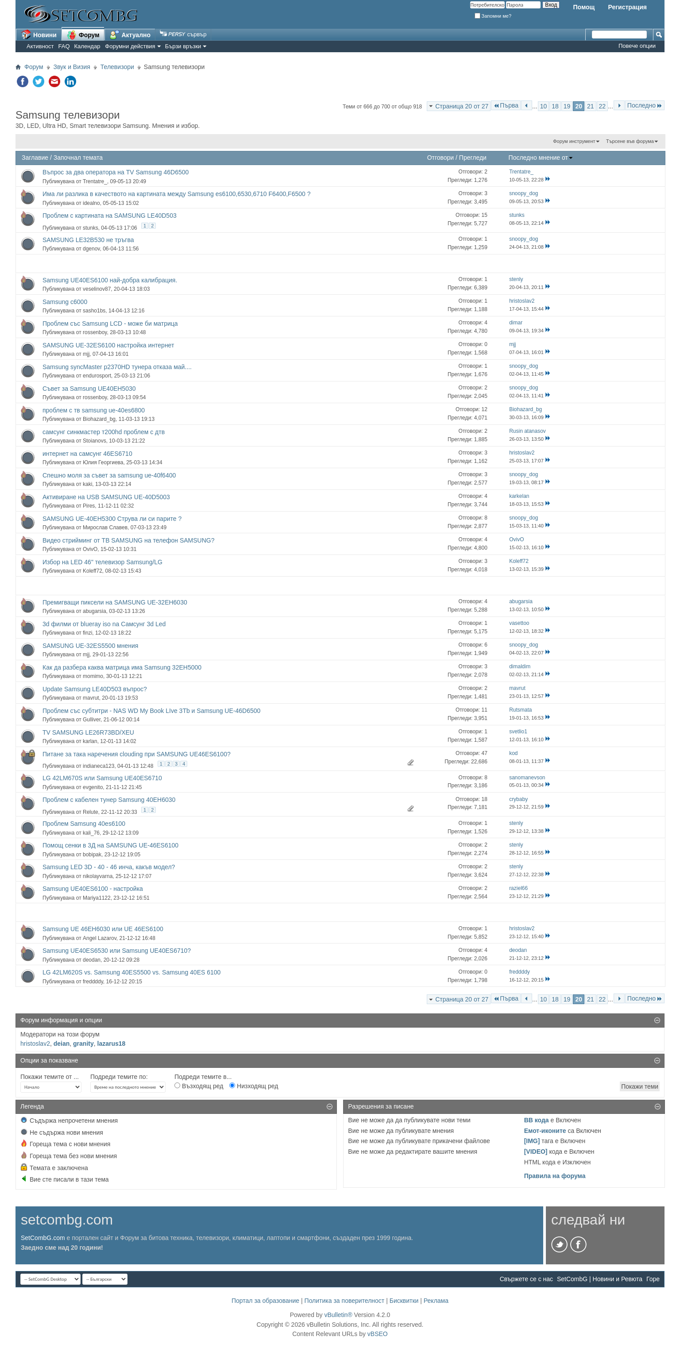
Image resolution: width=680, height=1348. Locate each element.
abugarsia (94, 611)
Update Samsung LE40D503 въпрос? (94, 689)
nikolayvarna (97, 876)
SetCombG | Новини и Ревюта (599, 1279)
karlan (90, 741)
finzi (87, 633)
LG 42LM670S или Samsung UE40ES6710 (102, 778)
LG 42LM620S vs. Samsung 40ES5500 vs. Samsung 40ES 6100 (131, 972)
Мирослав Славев (105, 527)
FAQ (64, 46)
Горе (653, 1279)
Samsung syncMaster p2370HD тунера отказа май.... (117, 366)
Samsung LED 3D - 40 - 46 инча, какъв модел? (108, 866)
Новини (39, 34)
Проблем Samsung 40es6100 (83, 823)
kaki (87, 484)
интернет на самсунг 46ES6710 (87, 453)
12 (484, 409)
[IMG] (532, 1140)
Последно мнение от (541, 157)
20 (578, 106)
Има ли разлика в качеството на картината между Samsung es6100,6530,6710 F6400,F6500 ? (176, 193)
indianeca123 (98, 766)
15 (484, 215)
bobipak (92, 854)
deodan (91, 960)
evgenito (93, 787)
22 (602, 106)
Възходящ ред (198, 1086)
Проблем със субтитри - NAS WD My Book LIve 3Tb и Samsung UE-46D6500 (151, 710)
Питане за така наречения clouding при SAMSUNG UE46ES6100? (136, 754)
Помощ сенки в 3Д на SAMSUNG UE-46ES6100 (110, 845)
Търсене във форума (630, 141)
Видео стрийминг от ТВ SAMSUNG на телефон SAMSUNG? (128, 540)
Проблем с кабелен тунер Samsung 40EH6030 (108, 799)
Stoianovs (94, 441)
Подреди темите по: (119, 1076)
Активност (40, 46)
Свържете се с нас (526, 1279)
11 (484, 710)
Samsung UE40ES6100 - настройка (92, 888)
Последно (644, 105)
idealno (91, 203)
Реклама (436, 1300)
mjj (86, 354)
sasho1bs (94, 311)
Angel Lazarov (99, 938)
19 (567, 106)
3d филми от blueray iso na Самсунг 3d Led (104, 624)
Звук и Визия (72, 66)
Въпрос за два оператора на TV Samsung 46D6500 (115, 172)
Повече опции (637, 45)
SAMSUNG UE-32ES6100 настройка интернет (108, 345)
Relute (90, 812)
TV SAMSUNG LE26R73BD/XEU (88, 732)
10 (543, 106)
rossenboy (95, 332)
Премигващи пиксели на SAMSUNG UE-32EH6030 (114, 602)
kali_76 (91, 833)
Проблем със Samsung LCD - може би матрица (110, 323)
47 (484, 753)
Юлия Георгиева (103, 462)
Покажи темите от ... (49, 1076)
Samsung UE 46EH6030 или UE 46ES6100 (102, 928)
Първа (505, 105)
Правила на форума (555, 1175)
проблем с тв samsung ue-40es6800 (93, 410)
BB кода (536, 1120)
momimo (93, 676)
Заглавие (35, 157)
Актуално (130, 34)
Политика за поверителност (345, 1300)
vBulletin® (338, 1314)
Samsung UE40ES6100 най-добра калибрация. (109, 280)
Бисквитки (404, 1300)
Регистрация (627, 7)
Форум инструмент (574, 141)
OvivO (90, 549)
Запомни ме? (493, 16)
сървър (183, 34)
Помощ (584, 7)
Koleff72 (92, 571)
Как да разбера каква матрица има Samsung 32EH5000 (121, 667)
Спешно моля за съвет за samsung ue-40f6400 (109, 475)
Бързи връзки (183, 46)
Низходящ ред (253, 1086)
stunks (90, 228)
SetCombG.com (43, 1237)
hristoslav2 (35, 1043)
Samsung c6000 (64, 301)
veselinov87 (97, 289)
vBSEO (377, 1333)
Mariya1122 (97, 898)
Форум (83, 34)
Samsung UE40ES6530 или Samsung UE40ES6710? (116, 950)
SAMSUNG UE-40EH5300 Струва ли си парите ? (112, 518)
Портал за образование (265, 1300)
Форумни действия (130, 46)
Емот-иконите (545, 1130)
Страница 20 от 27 (461, 106)
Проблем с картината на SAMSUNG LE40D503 (109, 215)
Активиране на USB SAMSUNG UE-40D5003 (106, 497)
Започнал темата (78, 157)
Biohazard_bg (99, 419)
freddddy (93, 981)
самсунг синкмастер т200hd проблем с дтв (103, 431)
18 (555, 106)
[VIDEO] (536, 1151)
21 (590, 106)
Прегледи (473, 157)
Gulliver (91, 719)
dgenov (91, 249)
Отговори (440, 157)
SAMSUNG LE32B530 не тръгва (88, 239)
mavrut (91, 698)
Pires (89, 506)
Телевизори (117, 66)
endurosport (97, 376)
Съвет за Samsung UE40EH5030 (89, 388)
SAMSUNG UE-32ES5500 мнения (90, 645)
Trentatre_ (95, 181)
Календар (87, 46)
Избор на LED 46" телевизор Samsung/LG (102, 562)
